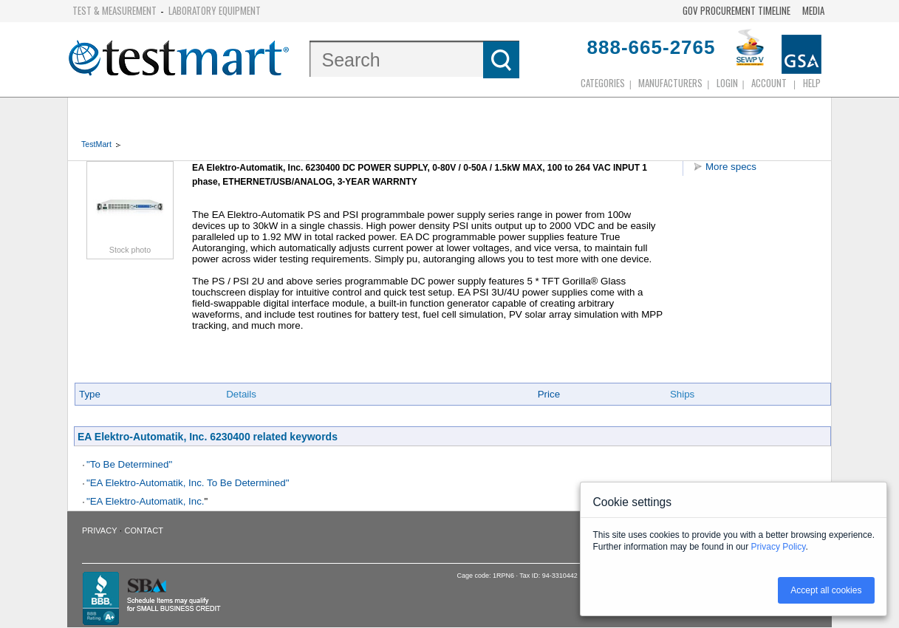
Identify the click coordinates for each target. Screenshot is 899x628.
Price (549, 394)
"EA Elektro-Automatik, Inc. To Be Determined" (187, 482)
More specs (730, 166)
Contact (144, 530)
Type (89, 394)
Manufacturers (670, 82)
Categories (603, 82)
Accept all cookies (825, 590)
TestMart (96, 144)
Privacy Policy (778, 547)
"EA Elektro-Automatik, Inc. (145, 501)
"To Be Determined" (129, 464)
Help (812, 82)
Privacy (99, 530)
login (727, 82)
